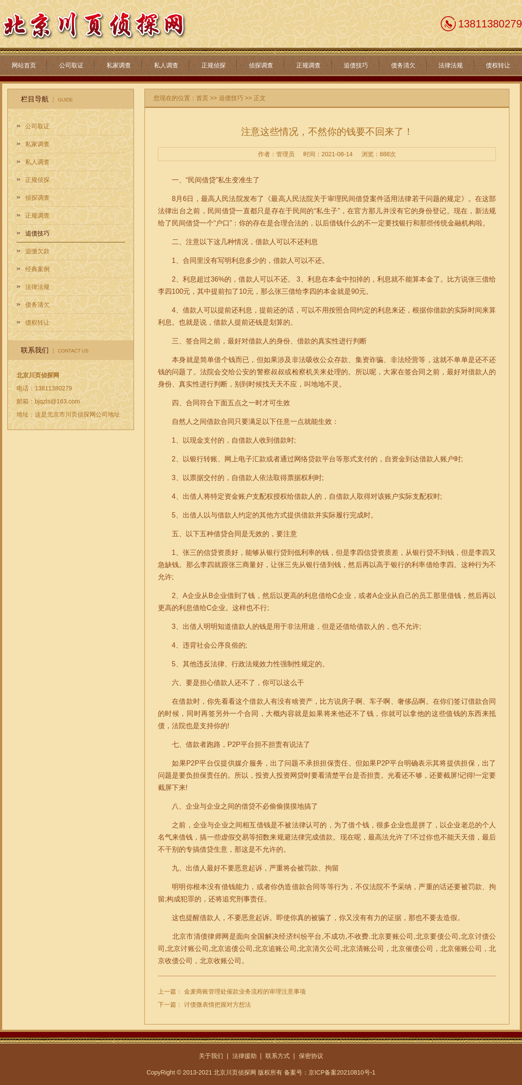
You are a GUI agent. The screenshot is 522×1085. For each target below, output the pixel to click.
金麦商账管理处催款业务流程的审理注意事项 (245, 991)
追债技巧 (356, 65)
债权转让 (498, 65)
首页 (202, 97)
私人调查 (166, 65)
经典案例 (37, 268)
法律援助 (244, 1055)
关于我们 (211, 1055)
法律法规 (450, 65)
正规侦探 (213, 65)
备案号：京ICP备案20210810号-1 (329, 1072)
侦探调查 (261, 65)
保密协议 (311, 1055)
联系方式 (277, 1055)
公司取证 (71, 65)
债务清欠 (403, 65)
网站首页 (24, 65)
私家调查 (119, 65)
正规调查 (308, 65)
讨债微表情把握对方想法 (217, 1004)
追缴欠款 (37, 251)
